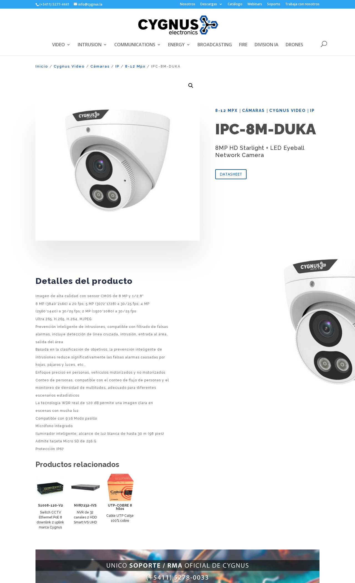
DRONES (294, 45)
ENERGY (176, 45)
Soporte (273, 4)
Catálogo (235, 4)
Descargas (208, 4)
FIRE (243, 45)
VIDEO (58, 45)
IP (117, 66)
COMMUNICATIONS (134, 45)
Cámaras (100, 66)
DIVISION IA (266, 45)
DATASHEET (231, 174)
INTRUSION (90, 45)
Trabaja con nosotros (302, 4)
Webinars (254, 4)
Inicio (42, 66)
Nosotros (187, 4)
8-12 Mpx (135, 66)
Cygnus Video (69, 66)
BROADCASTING (214, 45)
